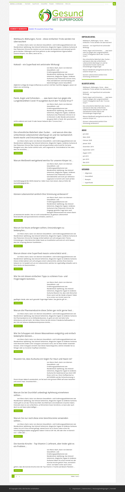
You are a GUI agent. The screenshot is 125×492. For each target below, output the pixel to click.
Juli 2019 (86, 156)
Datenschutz (86, 489)
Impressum (76, 489)
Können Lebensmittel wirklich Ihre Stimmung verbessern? (41, 194)
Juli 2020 (86, 134)
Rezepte (51, 4)
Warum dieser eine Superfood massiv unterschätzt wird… (41, 253)
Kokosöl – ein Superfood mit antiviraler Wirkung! (36, 64)
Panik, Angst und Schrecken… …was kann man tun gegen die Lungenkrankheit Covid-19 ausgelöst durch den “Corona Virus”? (97, 53)
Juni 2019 (86, 159)
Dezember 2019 (88, 147)
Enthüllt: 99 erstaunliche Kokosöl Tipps (41, 29)
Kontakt (113, 489)
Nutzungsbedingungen (101, 489)
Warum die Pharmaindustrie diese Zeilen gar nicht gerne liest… (44, 310)
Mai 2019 (86, 162)
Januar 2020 (87, 143)
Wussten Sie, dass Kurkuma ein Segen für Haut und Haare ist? (43, 359)
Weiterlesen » (18, 57)
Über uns (67, 4)
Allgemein (88, 173)
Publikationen (59, 4)
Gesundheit (44, 4)
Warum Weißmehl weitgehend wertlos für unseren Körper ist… (43, 160)
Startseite (27, 4)
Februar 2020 (87, 140)
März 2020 (86, 137)
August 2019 (87, 153)
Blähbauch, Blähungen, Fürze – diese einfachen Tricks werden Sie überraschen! (97, 41)
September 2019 (88, 150)
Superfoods (35, 4)
